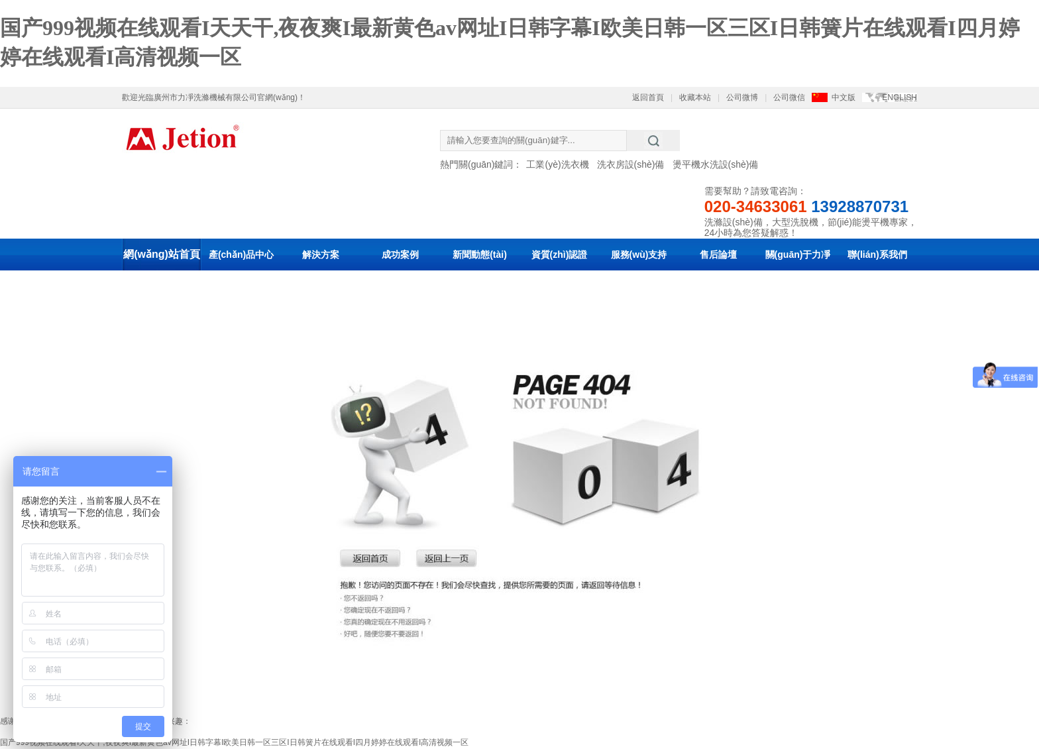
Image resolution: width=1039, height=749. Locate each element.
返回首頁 (648, 97)
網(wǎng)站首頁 (161, 254)
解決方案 (320, 254)
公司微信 (789, 97)
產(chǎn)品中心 (241, 254)
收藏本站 (695, 97)
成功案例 (400, 254)
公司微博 (742, 97)
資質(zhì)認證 (559, 254)
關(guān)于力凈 (798, 254)
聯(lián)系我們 (877, 254)
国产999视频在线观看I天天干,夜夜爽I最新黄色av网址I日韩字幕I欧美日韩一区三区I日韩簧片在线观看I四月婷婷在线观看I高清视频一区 (234, 742)
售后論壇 (718, 254)
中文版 (843, 97)
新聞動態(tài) (480, 254)
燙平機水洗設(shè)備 (716, 164)
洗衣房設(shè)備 (631, 164)
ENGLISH (899, 97)
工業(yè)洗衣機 (557, 164)
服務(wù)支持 (639, 254)
